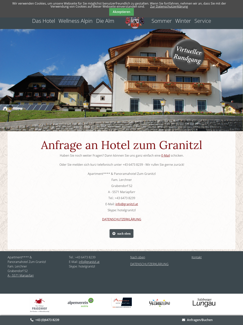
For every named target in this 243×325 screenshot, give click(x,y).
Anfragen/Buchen (200, 320)
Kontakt (197, 257)
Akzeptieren (121, 12)
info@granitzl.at (126, 204)
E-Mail (165, 155)
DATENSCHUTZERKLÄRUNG (121, 219)
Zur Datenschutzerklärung (169, 6)
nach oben (124, 233)
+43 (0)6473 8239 (47, 320)
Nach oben (137, 257)
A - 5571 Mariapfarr (21, 275)
